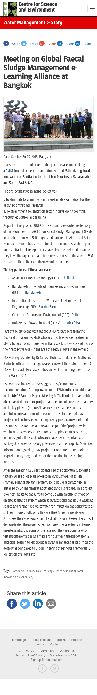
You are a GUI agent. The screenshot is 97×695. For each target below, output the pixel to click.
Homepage (18, 640)
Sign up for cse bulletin (46, 660)
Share (11, 44)
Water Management (24, 23)
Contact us (66, 651)
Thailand (68, 278)
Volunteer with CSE (63, 655)
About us (47, 651)
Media (53, 644)
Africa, (17, 571)
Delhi (75, 315)
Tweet (29, 44)
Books (61, 640)
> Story (54, 23)
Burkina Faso (47, 307)
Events (39, 644)
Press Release (41, 640)
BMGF (9, 171)
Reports (76, 640)
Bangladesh (33, 292)
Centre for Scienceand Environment (38, 7)
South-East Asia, (30, 571)
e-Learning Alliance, (51, 571)
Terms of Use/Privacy (30, 655)
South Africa (71, 323)
